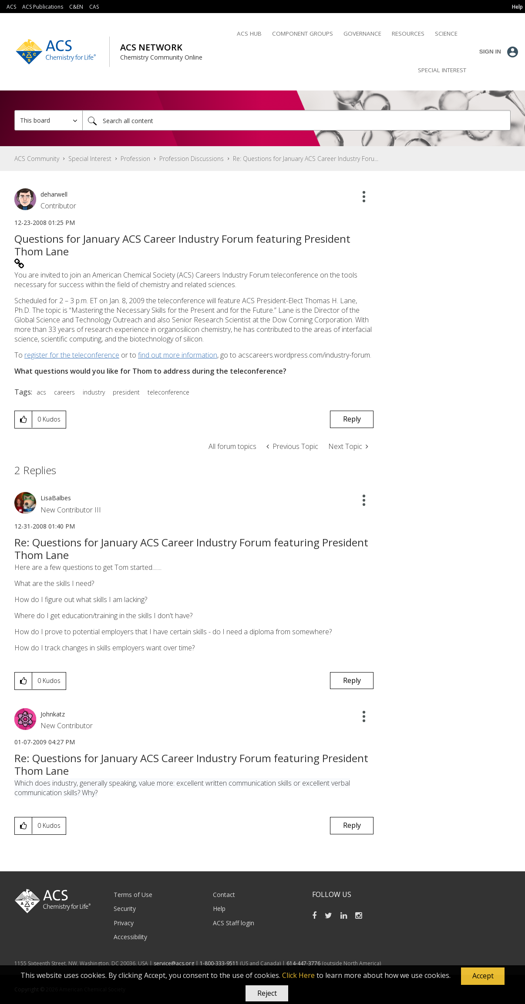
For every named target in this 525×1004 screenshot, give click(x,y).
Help (219, 908)
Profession (135, 158)
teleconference (168, 392)
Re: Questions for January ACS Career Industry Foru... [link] (305, 158)
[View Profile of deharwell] (53, 194)
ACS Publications (42, 6)
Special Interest (89, 158)
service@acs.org (174, 963)
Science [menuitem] (446, 33)
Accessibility (130, 937)
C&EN (76, 6)
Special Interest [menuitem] (442, 70)
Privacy (124, 923)
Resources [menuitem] (408, 33)
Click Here (298, 975)
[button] (483, 976)
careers (64, 392)
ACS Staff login (233, 923)
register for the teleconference (71, 355)
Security (125, 908)
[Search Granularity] (48, 120)
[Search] (296, 120)
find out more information (177, 355)
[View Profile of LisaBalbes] (55, 498)
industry (94, 392)
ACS (11, 6)
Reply (352, 419)
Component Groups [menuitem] (302, 33)
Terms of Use (133, 894)
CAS (94, 6)
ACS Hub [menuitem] (249, 33)
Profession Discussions (191, 158)
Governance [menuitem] (362, 33)
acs (41, 392)
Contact (224, 894)
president (126, 392)
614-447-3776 (304, 963)
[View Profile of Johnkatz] (52, 714)
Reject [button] (267, 993)
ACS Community (36, 158)
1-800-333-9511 (219, 963)
